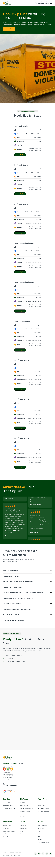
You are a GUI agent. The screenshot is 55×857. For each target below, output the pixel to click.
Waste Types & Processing (9, 831)
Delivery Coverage (7, 825)
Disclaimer (40, 839)
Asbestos (40, 803)
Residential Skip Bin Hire (8, 803)
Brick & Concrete (41, 805)
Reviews (22, 831)
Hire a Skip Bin (20, 155)
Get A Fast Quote (9, 29)
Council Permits (6, 828)
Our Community (24, 828)
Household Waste (42, 814)
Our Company (23, 825)
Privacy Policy (41, 831)
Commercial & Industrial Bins (27, 808)
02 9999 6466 (43, 4)
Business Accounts (7, 836)
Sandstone (40, 816)
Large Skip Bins (24, 816)
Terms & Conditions (42, 825)
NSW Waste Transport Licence (45, 836)
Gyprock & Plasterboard (43, 811)
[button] (51, 3)
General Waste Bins (24, 814)
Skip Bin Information (7, 834)
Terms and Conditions (15, 855)
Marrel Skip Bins (24, 805)
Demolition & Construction (44, 808)
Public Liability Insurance (43, 842)
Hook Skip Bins (24, 803)
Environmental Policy (42, 834)
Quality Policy (41, 828)
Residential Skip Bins (25, 811)
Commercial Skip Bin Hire (9, 808)
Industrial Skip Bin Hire (8, 805)
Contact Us (22, 834)
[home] (7, 3)
